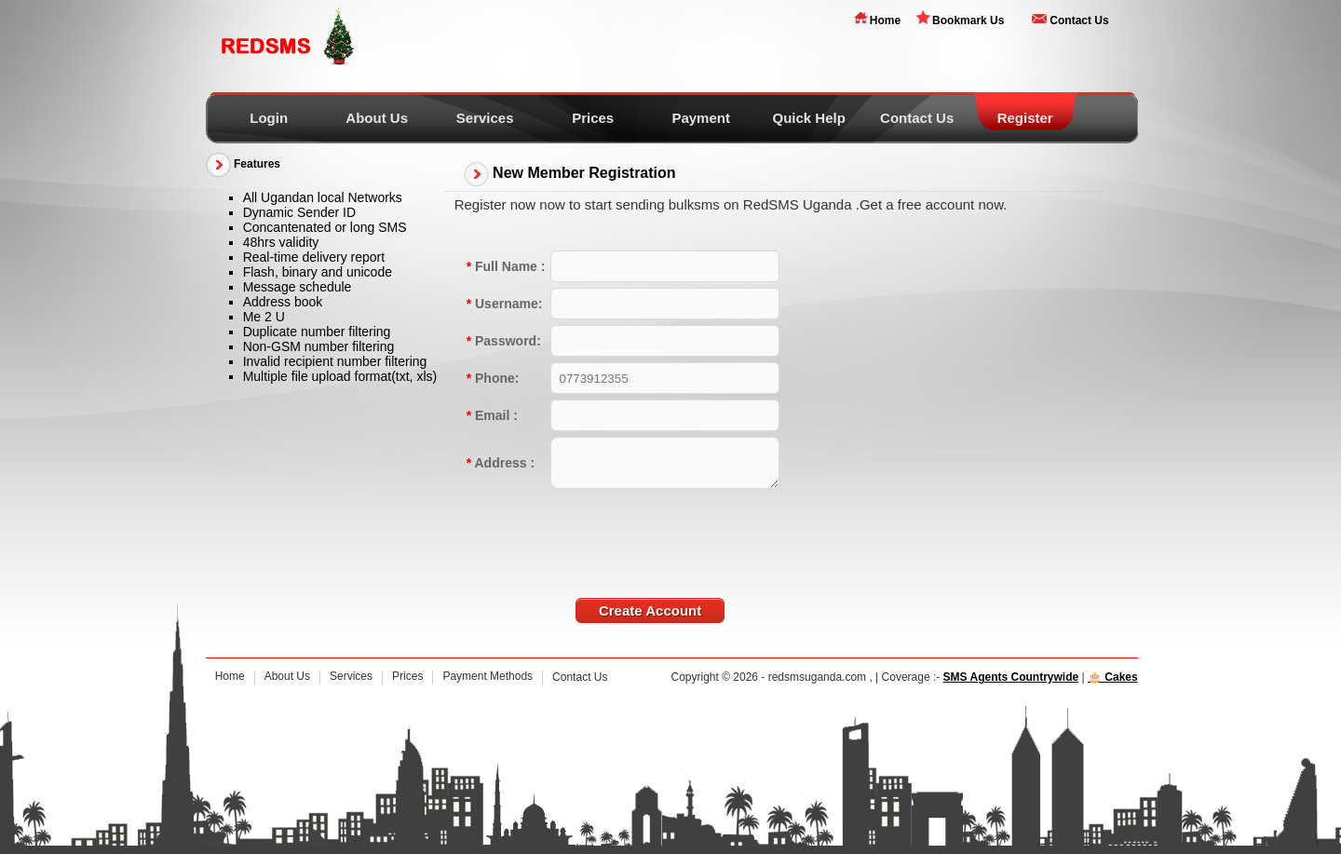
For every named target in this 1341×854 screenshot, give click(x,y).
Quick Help (808, 118)
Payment (700, 118)
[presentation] (691, 531)
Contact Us (1079, 20)
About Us (376, 118)
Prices (593, 118)
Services (485, 118)
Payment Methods (487, 676)
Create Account (650, 610)
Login (269, 118)
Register (1025, 118)
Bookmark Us (968, 20)
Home (885, 20)
